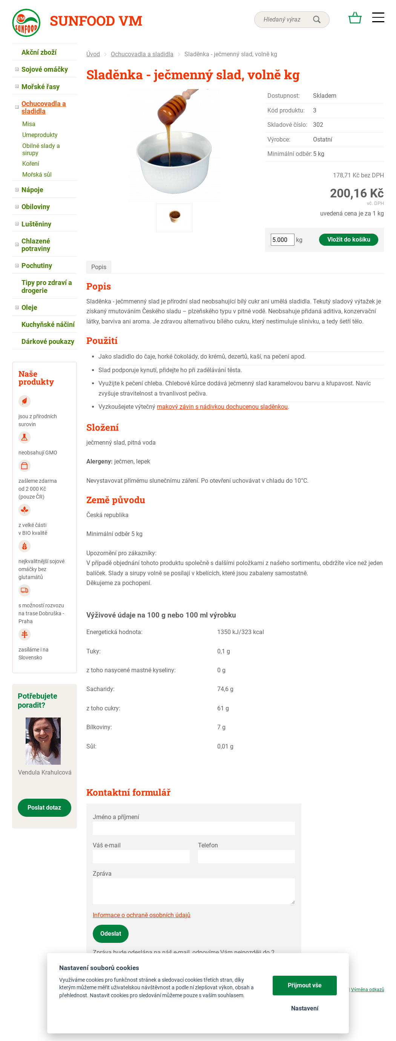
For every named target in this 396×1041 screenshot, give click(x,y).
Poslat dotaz (44, 807)
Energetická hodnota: (114, 632)
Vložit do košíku (348, 239)
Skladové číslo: (287, 124)
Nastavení (304, 1008)
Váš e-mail (107, 845)
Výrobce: (278, 139)
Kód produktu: (286, 110)
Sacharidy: (100, 689)
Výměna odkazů (367, 989)
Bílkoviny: (99, 727)
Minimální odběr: (289, 153)
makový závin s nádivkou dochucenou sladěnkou (222, 406)
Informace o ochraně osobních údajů (141, 915)
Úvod (93, 54)
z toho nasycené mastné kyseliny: (131, 670)
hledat (317, 20)
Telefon (208, 845)
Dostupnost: (283, 95)
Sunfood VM (96, 20)
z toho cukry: (103, 708)
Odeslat (110, 933)
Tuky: (93, 651)
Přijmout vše (305, 985)
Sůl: (91, 746)
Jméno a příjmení (116, 817)
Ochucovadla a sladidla (142, 54)
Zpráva (102, 873)
